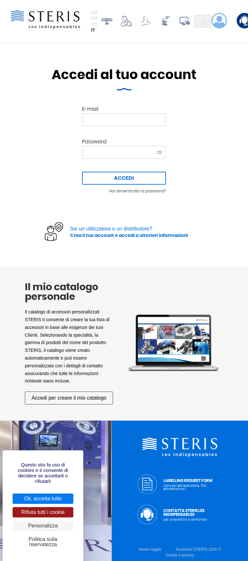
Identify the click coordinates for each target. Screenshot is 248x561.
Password (94, 141)
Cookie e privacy (179, 555)
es (94, 24)
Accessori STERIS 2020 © (198, 549)
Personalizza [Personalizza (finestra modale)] (43, 525)
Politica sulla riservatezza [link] (43, 541)
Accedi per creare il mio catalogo (69, 398)
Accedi (124, 178)
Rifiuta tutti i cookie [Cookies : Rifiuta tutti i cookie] (43, 512)
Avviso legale (150, 549)
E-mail (90, 109)
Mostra (159, 152)
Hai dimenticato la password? (137, 191)
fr (94, 18)
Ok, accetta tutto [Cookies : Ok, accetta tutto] (43, 498)
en (94, 12)
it (93, 30)
